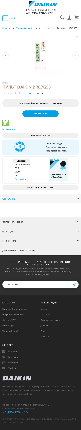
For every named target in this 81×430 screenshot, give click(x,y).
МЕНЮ (8, 18)
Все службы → (22, 179)
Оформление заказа (50, 320)
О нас (43, 331)
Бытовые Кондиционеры (14, 309)
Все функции (8, 129)
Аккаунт (44, 309)
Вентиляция (8, 325)
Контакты (45, 314)
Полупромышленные (12, 314)
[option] (40, 66)
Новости (44, 336)
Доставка (44, 325)
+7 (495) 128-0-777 (15, 412)
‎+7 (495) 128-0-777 (39, 13)
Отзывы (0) (40, 241)
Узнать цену (40, 114)
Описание (40, 198)
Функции (40, 231)
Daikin (5, 83)
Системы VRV (9, 320)
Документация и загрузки (40, 250)
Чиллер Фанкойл (10, 331)
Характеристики (40, 222)
